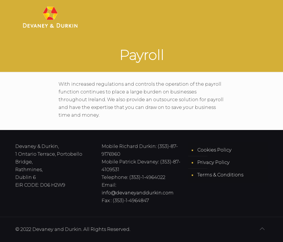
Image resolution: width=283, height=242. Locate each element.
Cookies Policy (214, 150)
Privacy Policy (213, 162)
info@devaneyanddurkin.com (137, 193)
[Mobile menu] (259, 16)
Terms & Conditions (220, 175)
